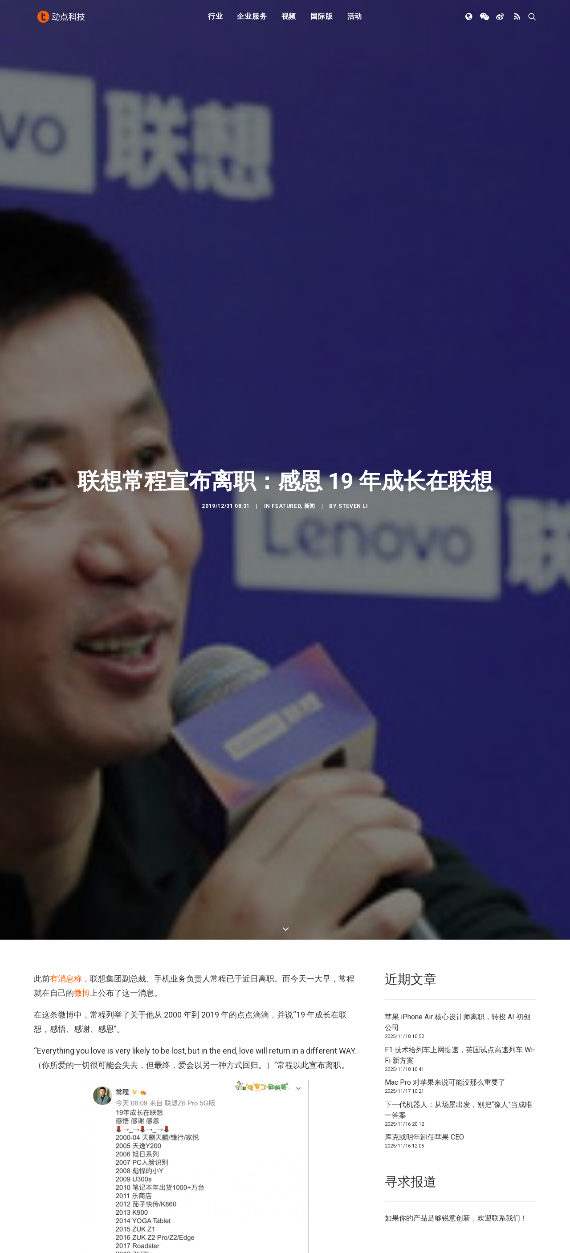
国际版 (321, 19)
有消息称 (66, 978)
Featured (286, 506)
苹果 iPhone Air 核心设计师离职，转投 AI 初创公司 (457, 1022)
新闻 (309, 506)
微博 (82, 993)
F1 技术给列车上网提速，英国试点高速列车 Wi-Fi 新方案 (460, 1055)
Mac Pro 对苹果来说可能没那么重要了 (445, 1082)
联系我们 (506, 1218)
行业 (215, 19)
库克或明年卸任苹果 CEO (424, 1137)
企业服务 (252, 19)
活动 (354, 19)
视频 (289, 19)
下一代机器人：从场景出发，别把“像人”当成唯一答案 (458, 1109)
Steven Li (353, 506)
